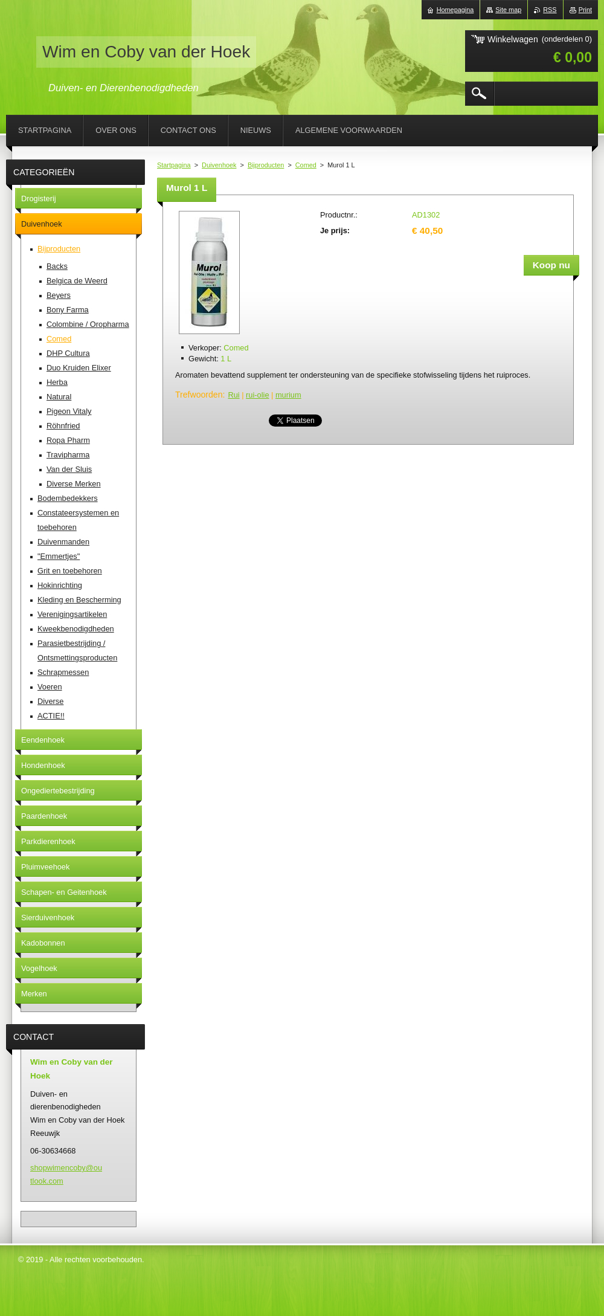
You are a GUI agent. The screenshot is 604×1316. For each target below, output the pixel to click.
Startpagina (174, 165)
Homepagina (455, 9)
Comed (305, 165)
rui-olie (257, 394)
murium (288, 394)
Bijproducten (266, 165)
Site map (508, 9)
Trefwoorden (199, 394)
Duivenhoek (219, 165)
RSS (549, 9)
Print (585, 9)
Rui (233, 394)
